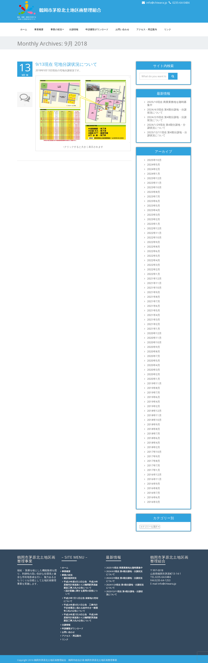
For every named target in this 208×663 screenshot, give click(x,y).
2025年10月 (154, 160)
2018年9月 (153, 424)
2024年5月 (153, 164)
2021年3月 (153, 319)
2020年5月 (153, 360)
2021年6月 (153, 305)
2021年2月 (153, 324)
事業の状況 (57, 29)
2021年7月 (153, 301)
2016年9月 (153, 483)
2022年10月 (154, 237)
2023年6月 (153, 201)
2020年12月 (154, 333)
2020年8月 (153, 351)
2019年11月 (154, 383)
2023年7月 (153, 196)
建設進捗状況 (70, 578)
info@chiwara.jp (156, 2)
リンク (167, 29)
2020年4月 (153, 365)
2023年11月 (154, 182)
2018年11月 (154, 415)
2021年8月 (153, 296)
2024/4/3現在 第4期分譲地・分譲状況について (167, 111)
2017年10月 (154, 451)
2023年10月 (154, 187)
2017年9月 (153, 456)
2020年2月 (153, 374)
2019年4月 (153, 401)
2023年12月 (154, 178)
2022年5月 (153, 255)
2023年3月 (153, 214)
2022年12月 (154, 228)
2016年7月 (153, 492)
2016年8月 (153, 488)
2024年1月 (153, 173)
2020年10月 (154, 342)
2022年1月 (153, 274)
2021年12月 (154, 278)
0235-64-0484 (180, 2)
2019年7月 (153, 392)
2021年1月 (153, 328)
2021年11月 (154, 283)
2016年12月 (154, 474)
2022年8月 (153, 246)
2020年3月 (153, 369)
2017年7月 (153, 465)
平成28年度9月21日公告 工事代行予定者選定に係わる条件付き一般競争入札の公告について (81, 607)
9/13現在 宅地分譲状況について (66, 64)
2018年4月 (153, 442)
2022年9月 (153, 242)
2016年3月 (153, 501)
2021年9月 (153, 292)
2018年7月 (153, 433)
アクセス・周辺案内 (146, 29)
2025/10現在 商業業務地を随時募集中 (167, 103)
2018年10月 (154, 419)
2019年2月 (153, 406)
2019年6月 (153, 397)
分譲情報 (73, 29)
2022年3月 (153, 264)
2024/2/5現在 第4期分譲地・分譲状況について (167, 119)
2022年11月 (154, 232)
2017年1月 (153, 470)
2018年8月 (153, 429)
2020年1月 (153, 378)
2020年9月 (153, 346)
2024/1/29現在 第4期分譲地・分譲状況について (166, 126)
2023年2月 (153, 219)
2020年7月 (153, 356)
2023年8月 (153, 191)
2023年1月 (153, 223)
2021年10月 (154, 287)
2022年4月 (153, 260)
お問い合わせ (122, 29)
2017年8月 (153, 460)
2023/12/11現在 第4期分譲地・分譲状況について (167, 134)
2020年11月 (154, 337)
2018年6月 (153, 438)
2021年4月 (153, 315)
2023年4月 (153, 210)
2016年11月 (154, 479)
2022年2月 (153, 269)
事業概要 (38, 29)
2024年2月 (153, 169)
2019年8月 (153, 387)
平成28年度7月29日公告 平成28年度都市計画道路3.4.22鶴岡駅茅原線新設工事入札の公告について (81, 617)
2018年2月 (153, 447)
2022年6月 (153, 251)
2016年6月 (153, 497)
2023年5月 (153, 205)
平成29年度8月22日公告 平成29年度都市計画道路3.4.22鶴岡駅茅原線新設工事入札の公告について (81, 584)
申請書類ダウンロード (96, 29)
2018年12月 (154, 410)
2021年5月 (153, 310)
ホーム (23, 29)
